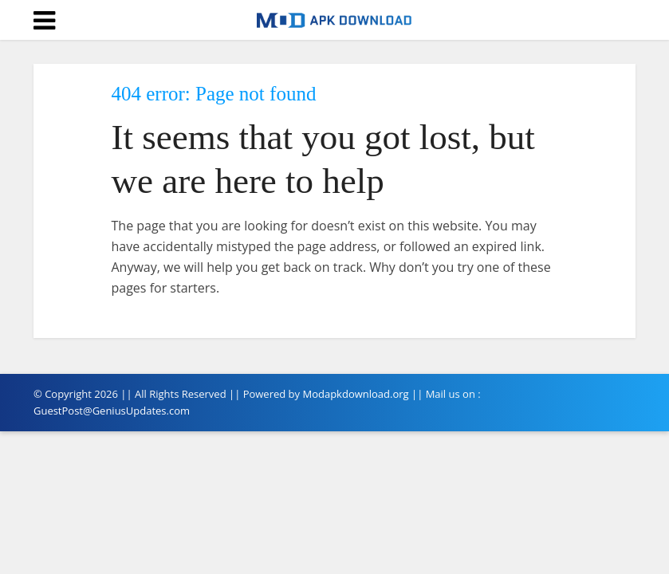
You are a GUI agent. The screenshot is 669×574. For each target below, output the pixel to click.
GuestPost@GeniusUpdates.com (111, 410)
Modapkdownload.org (355, 394)
